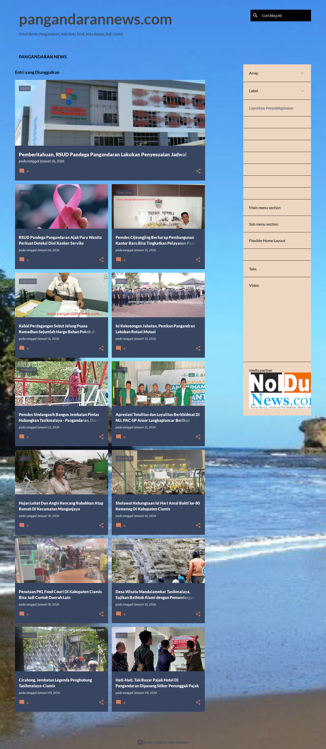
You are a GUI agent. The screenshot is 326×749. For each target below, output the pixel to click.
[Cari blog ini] (285, 15)
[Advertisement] (224, 137)
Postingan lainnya (110, 726)
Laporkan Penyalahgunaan (271, 108)
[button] (198, 171)
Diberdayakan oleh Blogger (163, 742)
